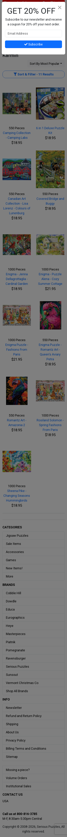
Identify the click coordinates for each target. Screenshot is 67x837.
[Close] (59, 7)
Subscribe (33, 44)
